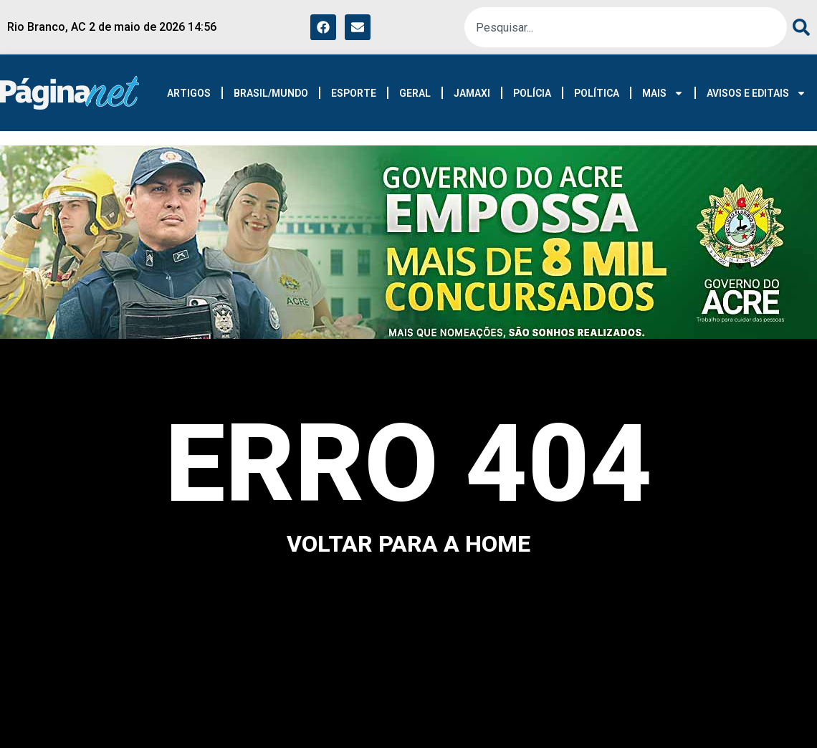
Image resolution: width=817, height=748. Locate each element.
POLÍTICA (596, 93)
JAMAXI (472, 93)
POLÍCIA (532, 93)
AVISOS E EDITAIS (756, 93)
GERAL (415, 93)
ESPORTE (353, 93)
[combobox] (625, 27)
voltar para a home (408, 543)
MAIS (663, 93)
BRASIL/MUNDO (271, 93)
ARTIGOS (189, 93)
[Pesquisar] (798, 27)
